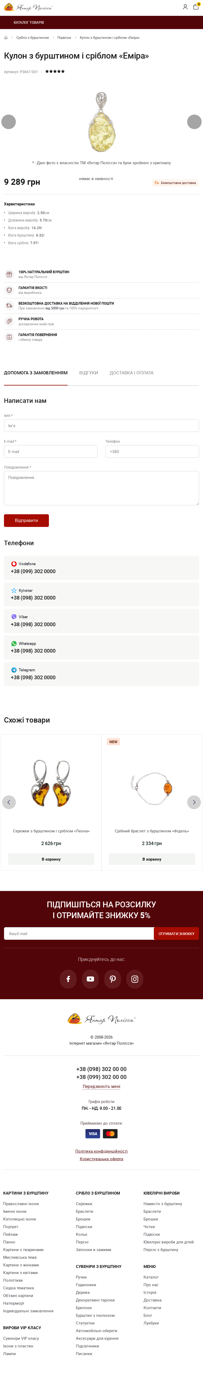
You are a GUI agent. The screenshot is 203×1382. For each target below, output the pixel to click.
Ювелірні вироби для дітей (169, 1241)
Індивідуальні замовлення (28, 1310)
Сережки (84, 1203)
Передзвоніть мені (101, 1086)
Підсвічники (87, 1345)
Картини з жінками (21, 1264)
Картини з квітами (20, 1272)
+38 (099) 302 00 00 (101, 1077)
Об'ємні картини (18, 1295)
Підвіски (64, 37)
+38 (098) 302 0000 (33, 597)
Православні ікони (21, 1203)
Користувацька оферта (101, 1158)
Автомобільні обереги (96, 1330)
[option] (88, 377)
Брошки (83, 1218)
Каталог (151, 1277)
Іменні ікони (14, 1211)
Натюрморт (13, 1303)
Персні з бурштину (161, 1249)
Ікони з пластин (18, 1345)
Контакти (152, 1307)
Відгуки (88, 373)
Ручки (81, 1277)
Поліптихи (13, 1280)
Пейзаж (10, 1234)
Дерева (83, 1292)
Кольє (81, 1234)
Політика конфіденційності (101, 1151)
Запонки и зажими (93, 1249)
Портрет (10, 1226)
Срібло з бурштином (32, 37)
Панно (9, 1241)
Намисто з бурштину (163, 1203)
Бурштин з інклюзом (95, 1315)
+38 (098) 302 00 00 (101, 1069)
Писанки (84, 1353)
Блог (148, 1315)
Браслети (84, 1211)
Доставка (153, 1300)
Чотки (149, 1226)
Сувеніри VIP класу (21, 1338)
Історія (150, 1292)
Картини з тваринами (23, 1249)
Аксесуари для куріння (97, 1338)
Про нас (151, 1284)
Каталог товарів (24, 22)
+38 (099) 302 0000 (33, 571)
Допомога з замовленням (36, 373)
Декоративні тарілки (95, 1300)
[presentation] (8, 122)
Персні (82, 1241)
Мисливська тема (19, 1257)
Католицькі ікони (19, 1218)
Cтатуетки (85, 1323)
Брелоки (84, 1307)
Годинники (86, 1284)
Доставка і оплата (132, 373)
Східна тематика (18, 1287)
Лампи (9, 1353)
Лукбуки (151, 1323)
